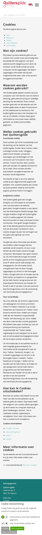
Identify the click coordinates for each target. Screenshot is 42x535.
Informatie (10, 45)
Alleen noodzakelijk (9, 532)
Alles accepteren (17, 528)
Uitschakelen (11, 43)
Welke (9, 40)
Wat (8, 35)
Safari (8, 435)
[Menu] (36, 5)
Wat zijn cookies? (30, 465)
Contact (6, 500)
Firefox (9, 439)
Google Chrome (12, 428)
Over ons (7, 498)
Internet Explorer (13, 432)
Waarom (10, 38)
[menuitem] (30, 6)
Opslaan (5, 528)
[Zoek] (30, 5)
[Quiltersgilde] (17, 4)
